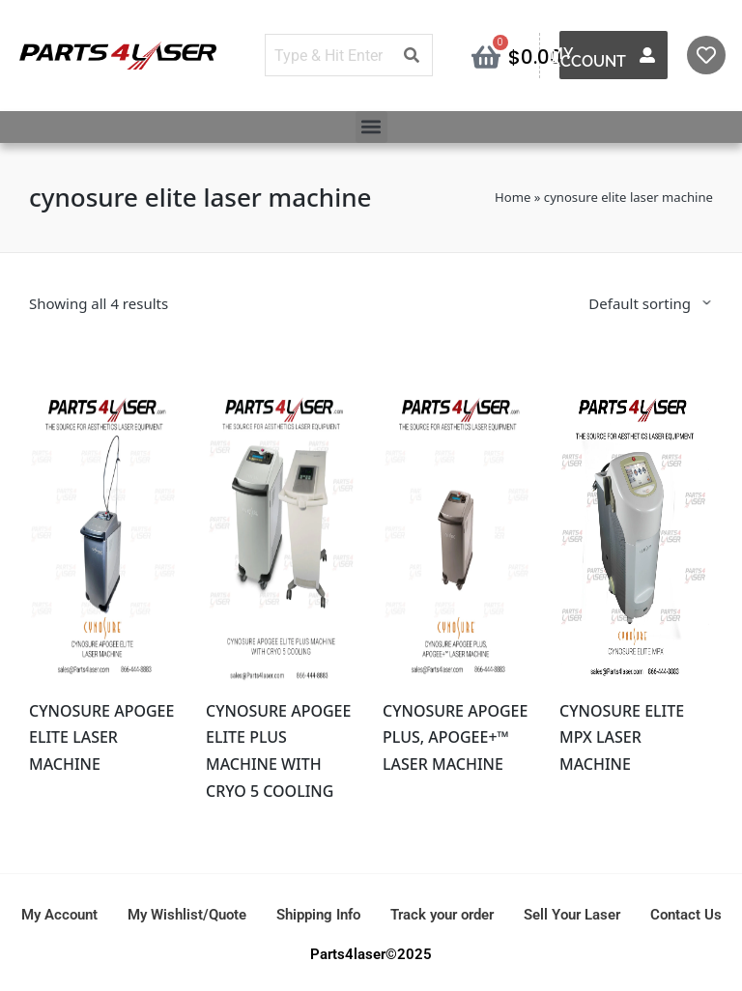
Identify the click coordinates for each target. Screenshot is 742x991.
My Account (588, 57)
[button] (371, 127)
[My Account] (647, 55)
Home (512, 197)
